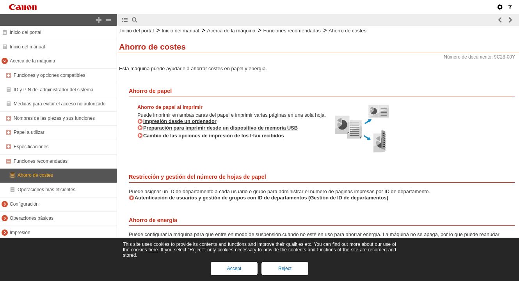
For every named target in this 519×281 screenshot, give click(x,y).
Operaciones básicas (31, 218)
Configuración (24, 204)
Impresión (20, 232)
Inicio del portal (25, 32)
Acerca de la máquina (32, 61)
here (153, 250)
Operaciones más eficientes (46, 189)
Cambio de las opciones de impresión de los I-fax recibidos (213, 136)
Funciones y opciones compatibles (49, 75)
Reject (284, 268)
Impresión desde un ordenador (180, 121)
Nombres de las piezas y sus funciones (54, 118)
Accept (234, 268)
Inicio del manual (27, 47)
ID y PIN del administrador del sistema (53, 89)
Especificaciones (31, 146)
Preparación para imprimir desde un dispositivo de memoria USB (220, 128)
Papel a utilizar (29, 132)
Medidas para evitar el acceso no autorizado (59, 104)
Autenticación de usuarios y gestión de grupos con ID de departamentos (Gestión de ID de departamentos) (261, 198)
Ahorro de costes (35, 175)
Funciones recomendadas (41, 161)
